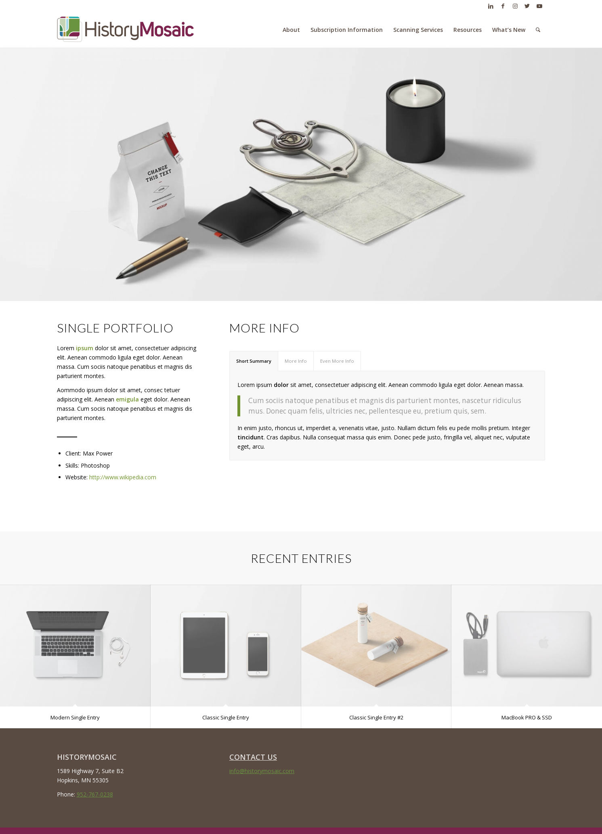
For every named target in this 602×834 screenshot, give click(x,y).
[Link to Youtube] (539, 6)
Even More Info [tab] (337, 361)
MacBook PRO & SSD (526, 717)
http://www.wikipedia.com (122, 477)
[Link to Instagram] (515, 6)
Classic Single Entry (225, 717)
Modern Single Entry (75, 717)
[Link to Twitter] (527, 6)
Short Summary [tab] (253, 361)
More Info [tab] (296, 361)
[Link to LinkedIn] (491, 6)
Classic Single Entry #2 (376, 717)
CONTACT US (253, 757)
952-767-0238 (95, 794)
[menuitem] (291, 30)
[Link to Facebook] (503, 6)
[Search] (538, 30)
